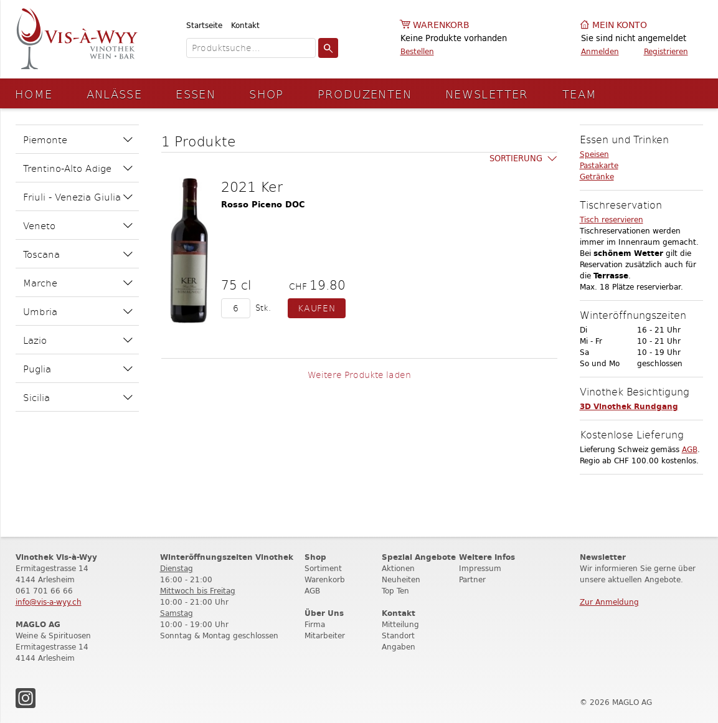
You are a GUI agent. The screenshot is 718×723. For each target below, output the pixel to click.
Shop (266, 94)
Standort (398, 635)
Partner (472, 579)
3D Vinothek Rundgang (629, 406)
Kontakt (245, 25)
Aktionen (398, 568)
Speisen (594, 154)
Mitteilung (400, 624)
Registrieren (666, 51)
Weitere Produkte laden (359, 374)
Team (579, 94)
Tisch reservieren (611, 219)
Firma (315, 624)
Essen (195, 94)
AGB (689, 449)
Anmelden (600, 51)
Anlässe (115, 94)
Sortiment (323, 568)
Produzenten (365, 94)
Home (34, 94)
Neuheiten (401, 579)
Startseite (204, 25)
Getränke (597, 176)
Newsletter (487, 94)
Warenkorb (441, 25)
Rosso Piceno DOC (263, 204)
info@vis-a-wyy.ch (49, 602)
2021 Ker (252, 186)
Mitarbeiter (325, 635)
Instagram (25, 698)
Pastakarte (599, 165)
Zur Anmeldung (609, 602)
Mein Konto (619, 25)
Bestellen (417, 51)
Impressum (480, 568)
